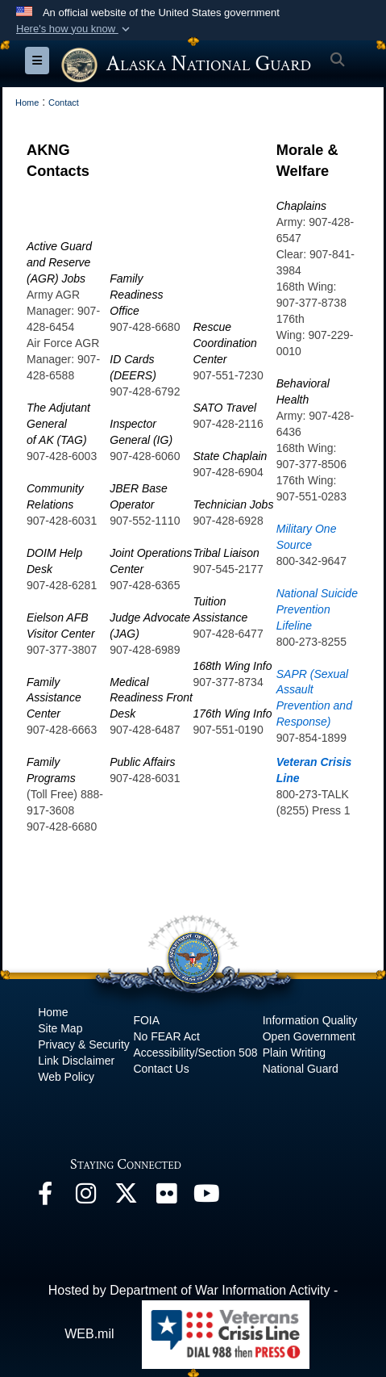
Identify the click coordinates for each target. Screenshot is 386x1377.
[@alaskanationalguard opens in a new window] (85, 1197)
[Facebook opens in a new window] (45, 1197)
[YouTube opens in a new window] (206, 1197)
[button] (74, 29)
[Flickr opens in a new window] (166, 1197)
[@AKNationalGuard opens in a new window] (126, 1197)
